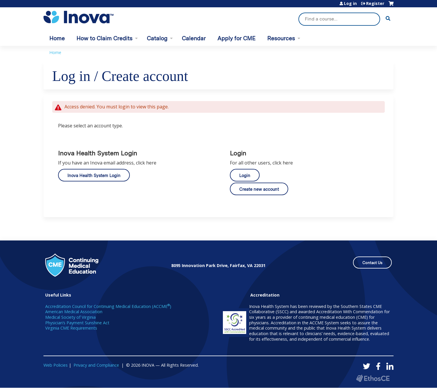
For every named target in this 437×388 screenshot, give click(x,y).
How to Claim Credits (104, 38)
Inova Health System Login (93, 175)
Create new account (259, 189)
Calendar (194, 38)
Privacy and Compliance (96, 365)
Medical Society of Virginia (70, 317)
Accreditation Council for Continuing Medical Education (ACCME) (108, 306)
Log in (350, 3)
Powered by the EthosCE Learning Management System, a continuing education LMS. (373, 378)
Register (375, 3)
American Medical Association (73, 311)
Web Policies (55, 365)
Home (57, 38)
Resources (281, 38)
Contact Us (372, 263)
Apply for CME (236, 38)
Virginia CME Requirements (71, 328)
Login (244, 175)
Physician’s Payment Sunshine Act (77, 322)
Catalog (157, 38)
